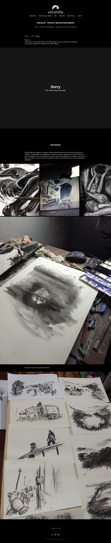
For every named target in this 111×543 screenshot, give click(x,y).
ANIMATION (32, 16)
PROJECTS (62, 16)
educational (71, 16)
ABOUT (80, 16)
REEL (55, 16)
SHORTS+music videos (45, 16)
